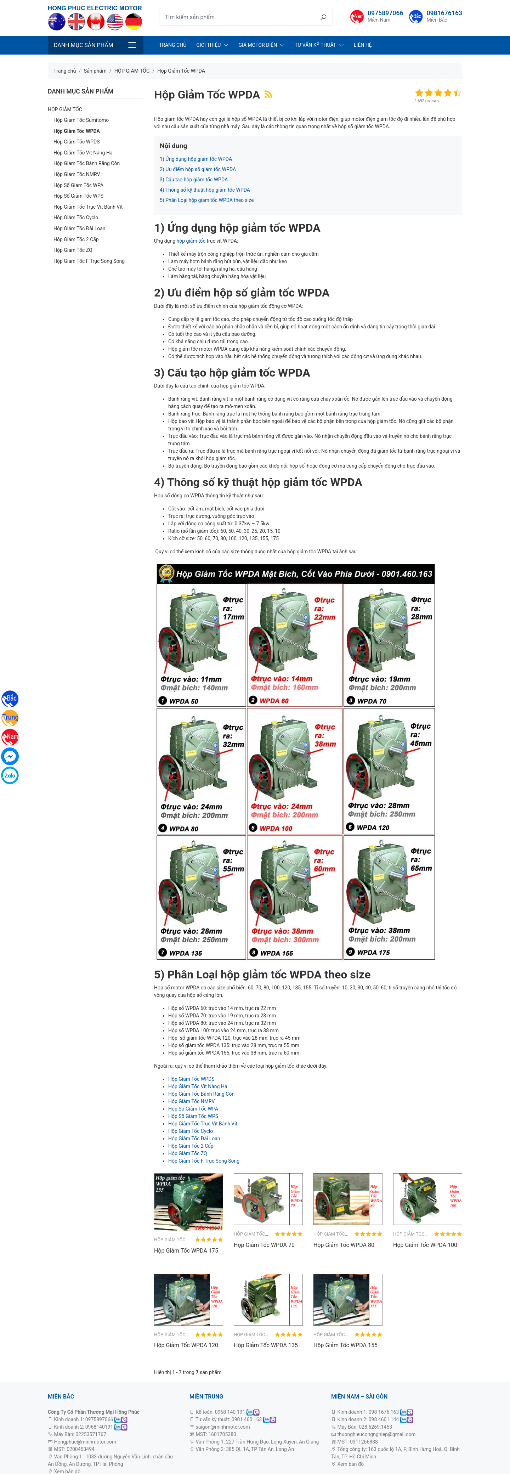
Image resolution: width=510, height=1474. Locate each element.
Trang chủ (172, 45)
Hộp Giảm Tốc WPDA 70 (264, 1245)
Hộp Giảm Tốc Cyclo (75, 217)
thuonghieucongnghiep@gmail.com (376, 1434)
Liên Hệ (363, 45)
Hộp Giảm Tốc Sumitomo (81, 120)
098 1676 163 (384, 1412)
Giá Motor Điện (257, 45)
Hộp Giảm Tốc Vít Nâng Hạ (83, 153)
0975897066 (385, 13)
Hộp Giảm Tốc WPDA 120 (186, 1345)
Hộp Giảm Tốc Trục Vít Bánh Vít (88, 207)
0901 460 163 (247, 1419)
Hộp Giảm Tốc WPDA (76, 131)
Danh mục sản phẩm (83, 45)
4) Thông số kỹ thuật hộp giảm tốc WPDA (205, 190)
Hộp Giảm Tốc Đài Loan (79, 228)
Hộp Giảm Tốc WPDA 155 (345, 1345)
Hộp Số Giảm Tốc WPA (78, 185)
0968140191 (99, 1427)
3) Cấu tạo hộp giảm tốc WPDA (194, 179)
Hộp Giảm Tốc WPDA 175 (186, 1250)
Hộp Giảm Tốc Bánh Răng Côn (86, 163)
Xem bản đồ (350, 1464)
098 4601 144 (384, 1419)
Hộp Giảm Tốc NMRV (76, 174)
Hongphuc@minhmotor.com (85, 1442)
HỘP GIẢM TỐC (65, 109)
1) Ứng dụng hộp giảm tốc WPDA (196, 159)
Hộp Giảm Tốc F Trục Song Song (89, 261)
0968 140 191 (230, 1412)
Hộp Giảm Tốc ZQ (72, 250)
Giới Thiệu (208, 45)
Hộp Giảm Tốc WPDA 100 (425, 1245)
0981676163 (444, 13)
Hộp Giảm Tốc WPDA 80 (343, 1245)
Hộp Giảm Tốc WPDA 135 (266, 1345)
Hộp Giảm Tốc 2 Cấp (76, 239)
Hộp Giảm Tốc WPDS (76, 142)
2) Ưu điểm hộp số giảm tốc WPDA (198, 169)
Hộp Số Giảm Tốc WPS (78, 196)
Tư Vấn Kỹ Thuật (315, 45)
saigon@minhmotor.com (223, 1427)
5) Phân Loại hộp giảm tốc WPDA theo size (207, 200)
